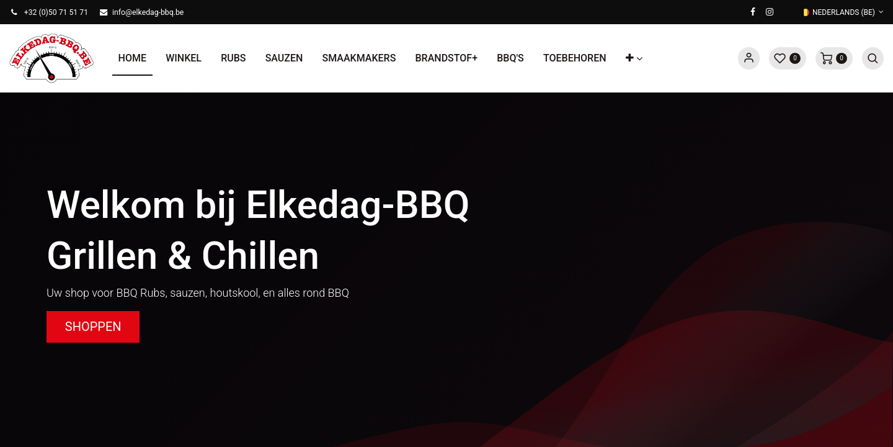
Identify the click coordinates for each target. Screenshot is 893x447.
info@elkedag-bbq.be (148, 12)
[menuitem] (132, 58)
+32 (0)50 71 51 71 (56, 12)
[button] (634, 58)
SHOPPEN (93, 326)
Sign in (749, 58)
